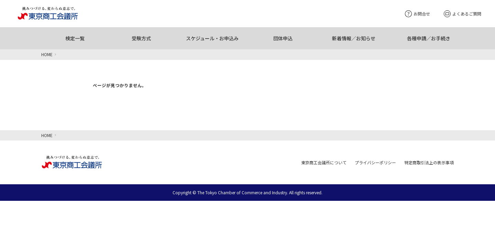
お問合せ (417, 13)
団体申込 (283, 38)
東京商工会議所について (323, 162)
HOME (47, 54)
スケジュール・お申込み (212, 38)
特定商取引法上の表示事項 (429, 162)
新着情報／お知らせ (353, 38)
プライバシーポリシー (375, 162)
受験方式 (141, 38)
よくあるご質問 (462, 13)
